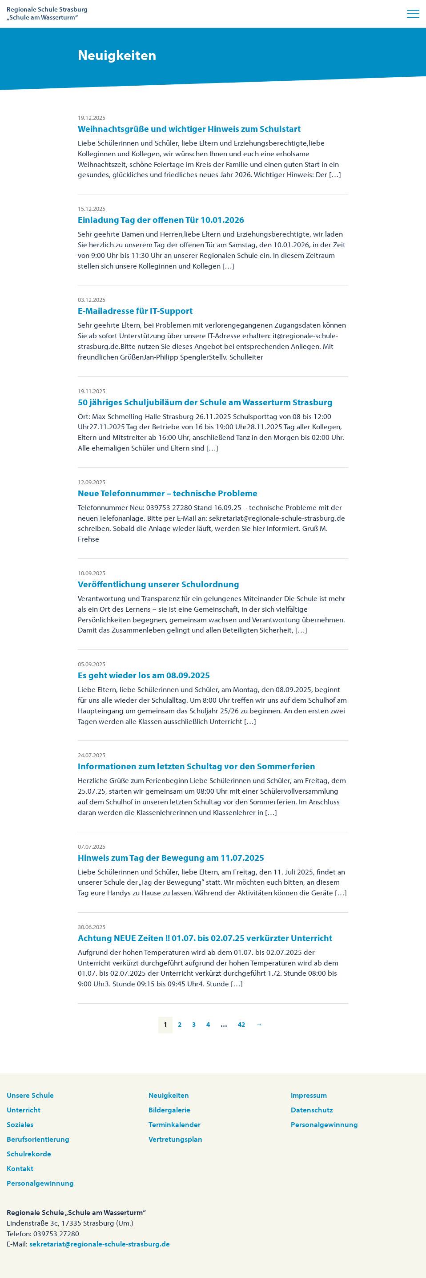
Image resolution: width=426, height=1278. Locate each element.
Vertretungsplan (175, 1138)
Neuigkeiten (169, 1095)
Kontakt (20, 1168)
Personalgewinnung (40, 1182)
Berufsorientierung (38, 1138)
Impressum (309, 1095)
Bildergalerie (169, 1109)
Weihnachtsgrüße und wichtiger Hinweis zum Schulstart (189, 128)
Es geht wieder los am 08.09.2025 (144, 675)
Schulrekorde (29, 1153)
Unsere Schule (30, 1095)
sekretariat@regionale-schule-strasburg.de (99, 1243)
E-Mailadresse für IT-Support (135, 310)
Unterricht (23, 1109)
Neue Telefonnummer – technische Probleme (167, 493)
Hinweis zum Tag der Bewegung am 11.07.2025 (171, 857)
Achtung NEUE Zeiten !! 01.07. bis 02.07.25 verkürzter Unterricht (205, 937)
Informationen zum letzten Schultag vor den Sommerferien (196, 766)
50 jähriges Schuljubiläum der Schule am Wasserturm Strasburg (205, 402)
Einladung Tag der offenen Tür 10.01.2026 (161, 219)
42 (241, 1024)
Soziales (20, 1124)
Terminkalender (175, 1124)
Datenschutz (312, 1109)
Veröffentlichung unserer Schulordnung (158, 584)
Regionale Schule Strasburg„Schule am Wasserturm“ (47, 13)
